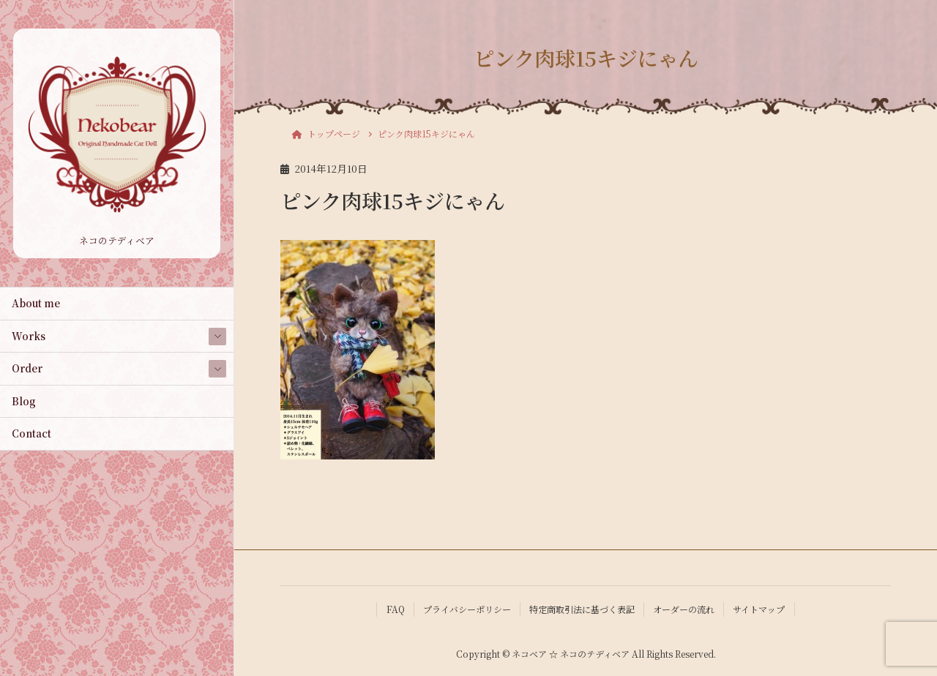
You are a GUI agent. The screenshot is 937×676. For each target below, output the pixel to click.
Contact (31, 433)
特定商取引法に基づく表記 (582, 609)
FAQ (396, 609)
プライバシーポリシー (467, 609)
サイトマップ (759, 609)
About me (36, 303)
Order (27, 368)
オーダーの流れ (683, 609)
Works (28, 335)
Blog (24, 401)
